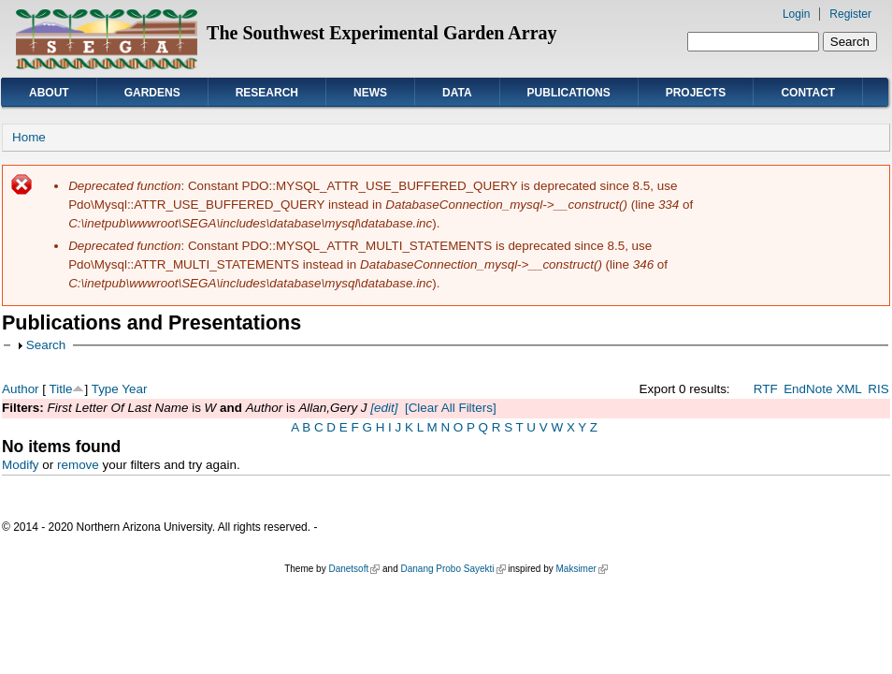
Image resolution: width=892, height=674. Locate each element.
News (370, 92)
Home (29, 137)
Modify (20, 465)
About (49, 92)
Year (134, 389)
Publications (569, 92)
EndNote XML (823, 389)
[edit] (382, 408)
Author (20, 389)
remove (78, 465)
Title (61, 389)
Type (105, 389)
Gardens (152, 92)
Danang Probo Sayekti (452, 569)
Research (267, 92)
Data (457, 92)
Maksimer (581, 569)
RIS (878, 389)
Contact (808, 92)
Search (46, 345)
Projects (696, 92)
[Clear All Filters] (450, 408)
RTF (766, 389)
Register (850, 14)
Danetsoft (354, 569)
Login (796, 14)
